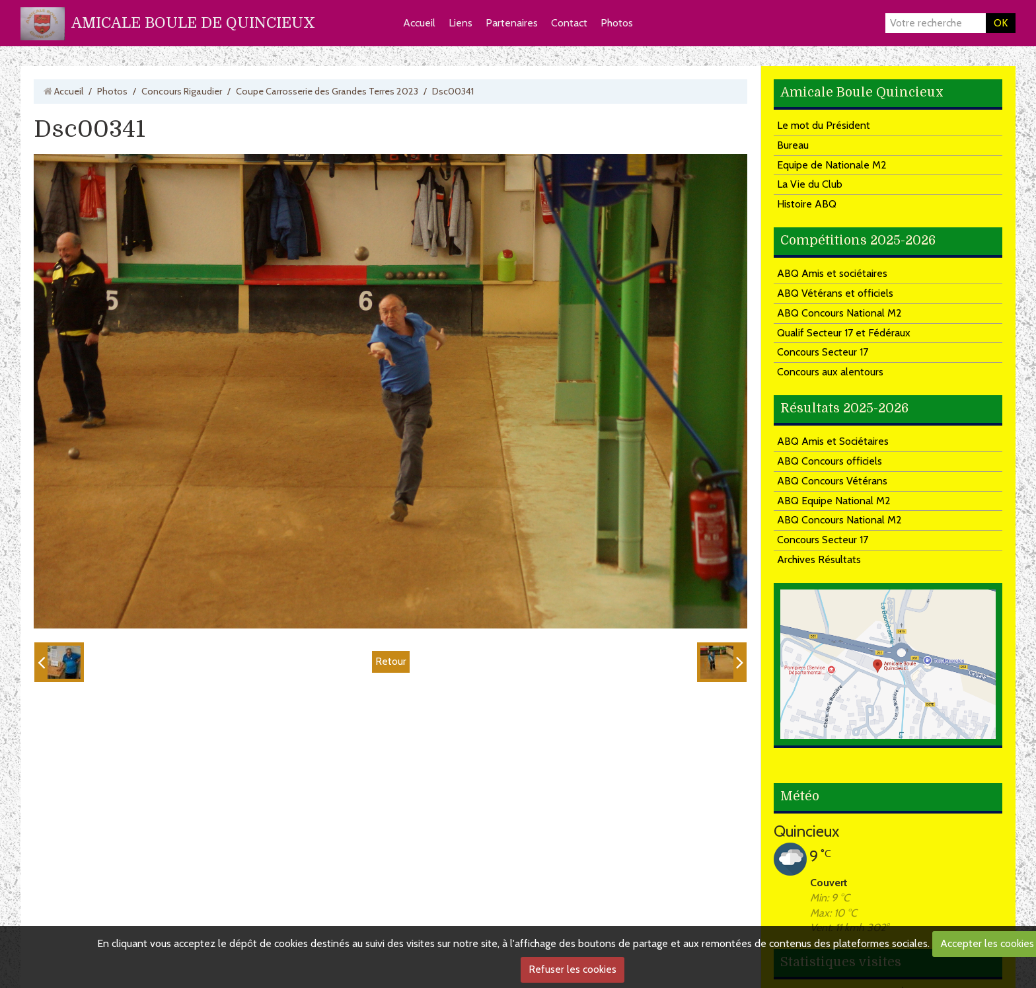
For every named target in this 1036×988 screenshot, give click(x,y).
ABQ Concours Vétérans (832, 481)
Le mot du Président (823, 125)
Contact (569, 23)
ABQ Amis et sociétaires (832, 273)
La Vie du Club (809, 184)
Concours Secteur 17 (822, 352)
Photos (617, 23)
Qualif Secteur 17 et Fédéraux (843, 332)
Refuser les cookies (572, 969)
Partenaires (512, 23)
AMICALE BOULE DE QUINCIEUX (193, 23)
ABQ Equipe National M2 (834, 500)
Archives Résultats (819, 559)
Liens (460, 23)
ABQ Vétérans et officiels (835, 293)
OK (1001, 23)
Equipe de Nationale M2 (832, 165)
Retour (390, 661)
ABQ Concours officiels (829, 461)
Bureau (793, 145)
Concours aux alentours (830, 371)
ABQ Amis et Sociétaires (833, 441)
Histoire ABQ (806, 204)
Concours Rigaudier (181, 91)
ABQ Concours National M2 (839, 313)
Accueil (419, 23)
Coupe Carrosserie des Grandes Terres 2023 (327, 91)
